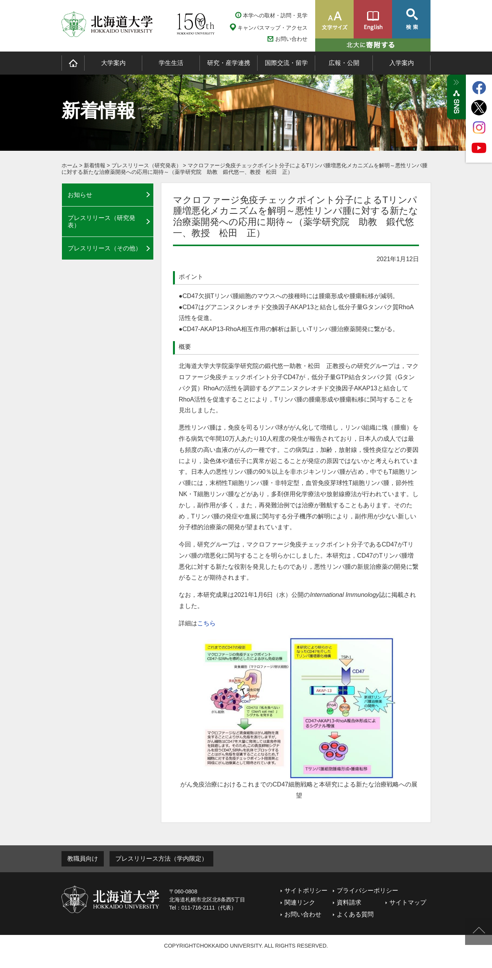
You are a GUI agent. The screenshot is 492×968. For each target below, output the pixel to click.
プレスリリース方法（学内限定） (161, 858)
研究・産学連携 (228, 63)
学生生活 (171, 63)
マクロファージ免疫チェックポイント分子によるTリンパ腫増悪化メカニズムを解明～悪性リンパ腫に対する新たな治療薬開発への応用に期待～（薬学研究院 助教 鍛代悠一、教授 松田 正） (244, 168)
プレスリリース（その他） (104, 248)
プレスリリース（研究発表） (146, 165)
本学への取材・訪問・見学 (275, 15)
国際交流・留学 (286, 63)
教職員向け (82, 858)
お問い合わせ (291, 39)
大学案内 (113, 63)
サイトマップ (407, 902)
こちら (206, 623)
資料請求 (349, 902)
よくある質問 (355, 914)
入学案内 (401, 63)
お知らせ (80, 195)
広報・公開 (344, 63)
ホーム (70, 165)
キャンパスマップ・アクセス (273, 28)
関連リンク (299, 902)
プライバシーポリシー (367, 890)
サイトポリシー (305, 890)
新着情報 (94, 165)
